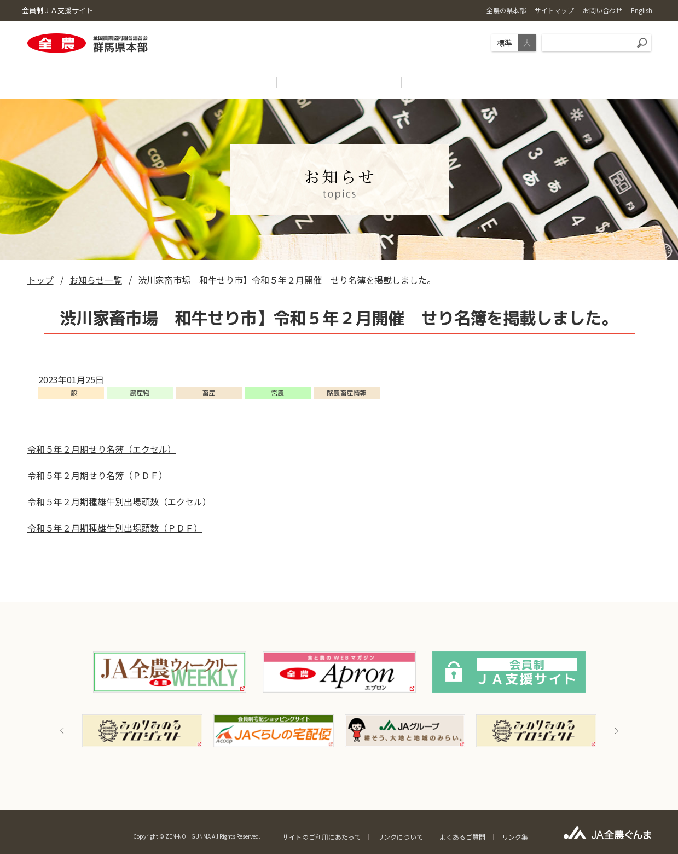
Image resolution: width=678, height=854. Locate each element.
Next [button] (616, 730)
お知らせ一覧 (95, 279)
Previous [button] (62, 730)
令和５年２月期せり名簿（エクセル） (101, 448)
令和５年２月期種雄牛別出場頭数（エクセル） (119, 501)
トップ (40, 279)
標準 (504, 42)
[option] (142, 730)
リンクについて (400, 836)
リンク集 (515, 836)
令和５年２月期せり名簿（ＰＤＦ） (97, 475)
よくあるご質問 (462, 836)
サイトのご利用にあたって (321, 836)
